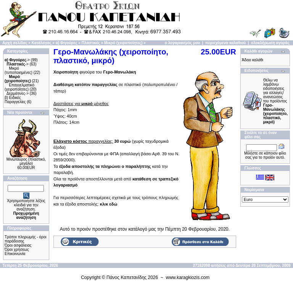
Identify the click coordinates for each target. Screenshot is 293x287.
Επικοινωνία (15, 254)
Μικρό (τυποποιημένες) (18, 70)
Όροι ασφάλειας (18, 245)
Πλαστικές (91, 43)
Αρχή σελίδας (14, 43)
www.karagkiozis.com (188, 277)
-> (17, 60)
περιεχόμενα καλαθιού (225, 43)
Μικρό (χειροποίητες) (123, 43)
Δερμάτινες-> (17, 93)
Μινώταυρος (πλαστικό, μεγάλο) (26, 161)
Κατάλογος (42, 43)
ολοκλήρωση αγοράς (270, 43)
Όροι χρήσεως (17, 249)
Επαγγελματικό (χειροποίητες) (19, 87)
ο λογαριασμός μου (182, 43)
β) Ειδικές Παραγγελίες (15, 100)
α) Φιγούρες (66, 43)
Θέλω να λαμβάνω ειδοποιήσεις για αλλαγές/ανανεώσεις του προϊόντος (275, 101)
